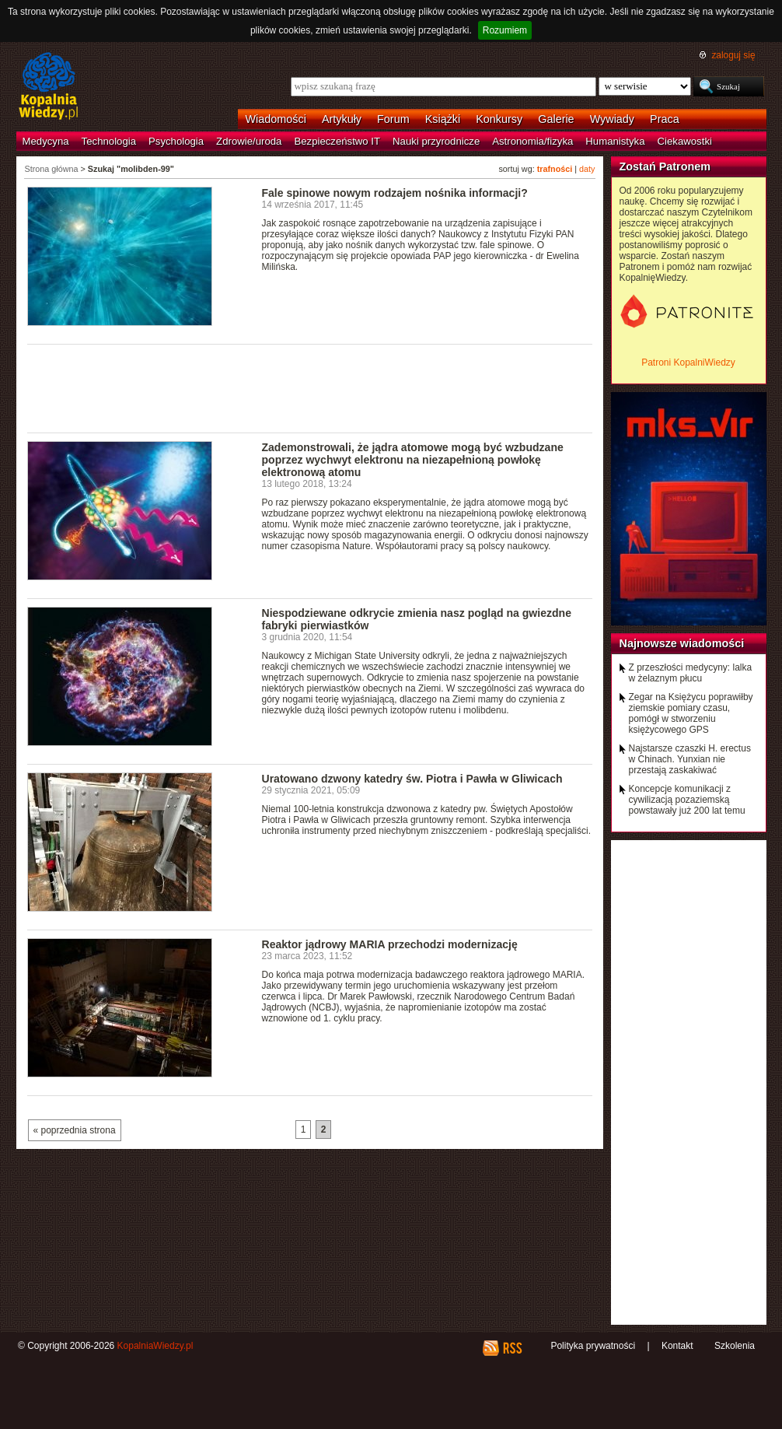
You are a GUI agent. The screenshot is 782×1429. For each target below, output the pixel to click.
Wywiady (612, 119)
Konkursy (499, 119)
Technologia (109, 141)
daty (587, 168)
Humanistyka (614, 141)
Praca (664, 119)
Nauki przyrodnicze (436, 141)
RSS (512, 1348)
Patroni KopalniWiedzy (688, 362)
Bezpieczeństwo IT (337, 141)
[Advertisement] (310, 387)
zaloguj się (733, 55)
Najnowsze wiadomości (682, 643)
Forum (393, 119)
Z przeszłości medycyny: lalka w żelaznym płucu (690, 673)
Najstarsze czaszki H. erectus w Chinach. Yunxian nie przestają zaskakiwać (690, 759)
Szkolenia (734, 1345)
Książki (443, 119)
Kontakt (677, 1345)
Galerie (556, 119)
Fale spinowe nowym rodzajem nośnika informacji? (395, 193)
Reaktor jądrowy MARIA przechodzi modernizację (390, 944)
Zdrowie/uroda (248, 141)
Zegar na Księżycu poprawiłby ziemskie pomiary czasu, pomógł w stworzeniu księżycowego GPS (691, 713)
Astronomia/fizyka (532, 141)
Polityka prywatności (592, 1345)
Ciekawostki (685, 141)
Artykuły (341, 119)
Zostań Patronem (665, 166)
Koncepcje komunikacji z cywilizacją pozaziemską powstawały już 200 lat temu (687, 799)
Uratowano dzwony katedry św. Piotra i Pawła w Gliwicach (412, 778)
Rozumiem (505, 30)
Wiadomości (276, 119)
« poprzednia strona (74, 1130)
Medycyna (46, 141)
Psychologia (176, 141)
